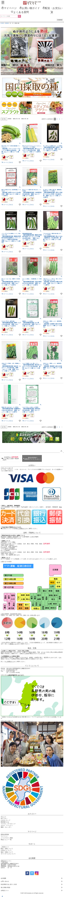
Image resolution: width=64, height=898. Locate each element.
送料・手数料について (32, 533)
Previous (3, 52)
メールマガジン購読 (7, 838)
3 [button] (59, 119)
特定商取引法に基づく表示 (9, 884)
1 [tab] (30, 76)
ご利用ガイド (22, 528)
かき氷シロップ (5, 820)
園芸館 (7, 23)
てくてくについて (32, 666)
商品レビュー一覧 (6, 839)
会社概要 (32, 858)
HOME (2, 23)
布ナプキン (4, 818)
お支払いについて (6, 850)
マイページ (32, 831)
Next (61, 52)
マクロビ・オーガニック (8, 823)
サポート (32, 844)
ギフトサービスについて (8, 854)
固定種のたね (5, 822)
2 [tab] (32, 76)
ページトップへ (61, 451)
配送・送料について (7, 848)
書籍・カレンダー (6, 827)
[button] (62, 119)
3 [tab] (33, 76)
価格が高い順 (24, 118)
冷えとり (3, 817)
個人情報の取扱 (5, 887)
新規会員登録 (5, 834)
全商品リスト (5, 890)
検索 (19, 16)
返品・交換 (32, 648)
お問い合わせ (5, 881)
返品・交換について (7, 852)
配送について (14, 644)
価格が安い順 (16, 118)
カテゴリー (32, 814)
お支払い (32, 465)
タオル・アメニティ (7, 825)
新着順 (9, 118)
